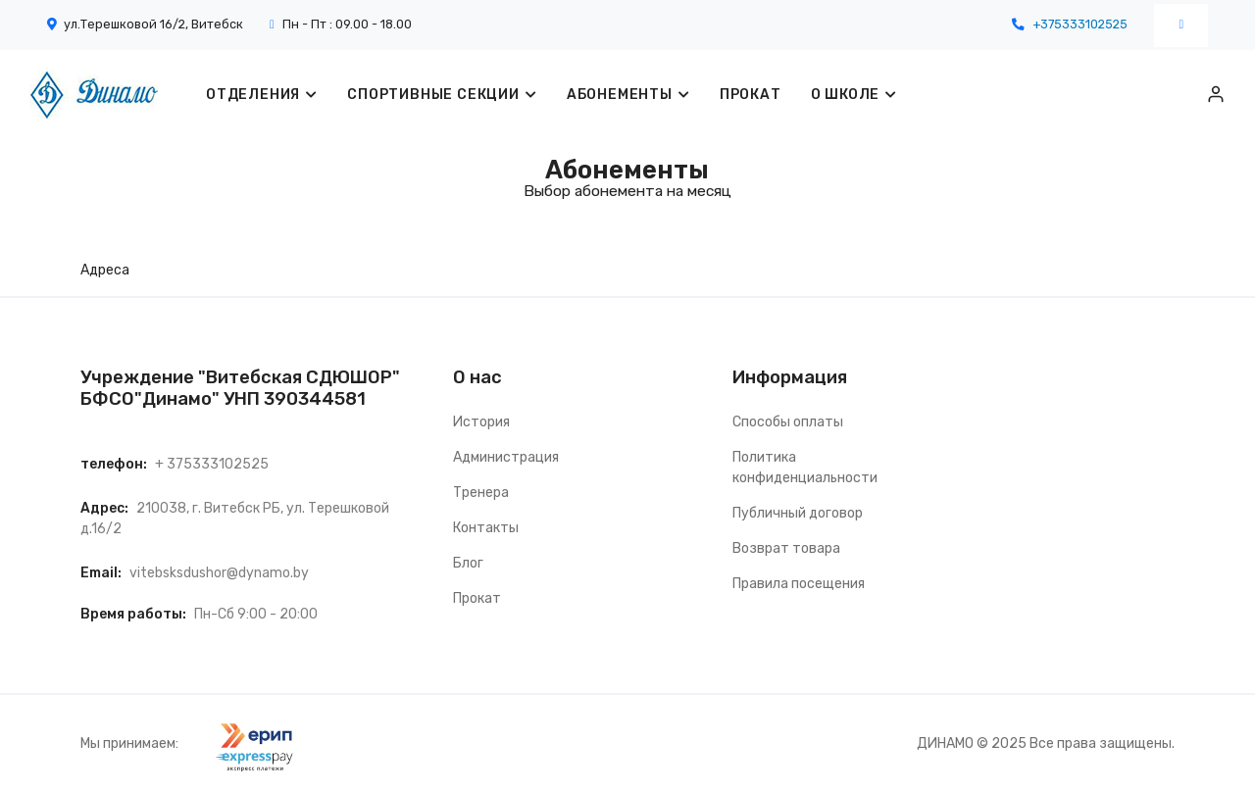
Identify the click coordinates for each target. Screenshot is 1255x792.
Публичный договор (797, 513)
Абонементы (620, 94)
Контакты (486, 528)
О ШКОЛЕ (845, 94)
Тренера (481, 492)
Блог (468, 563)
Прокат (477, 598)
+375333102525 (1080, 24)
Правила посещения (798, 583)
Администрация (506, 457)
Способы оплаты (787, 422)
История (481, 422)
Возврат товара (786, 548)
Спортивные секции (433, 94)
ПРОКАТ (750, 94)
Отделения (253, 94)
